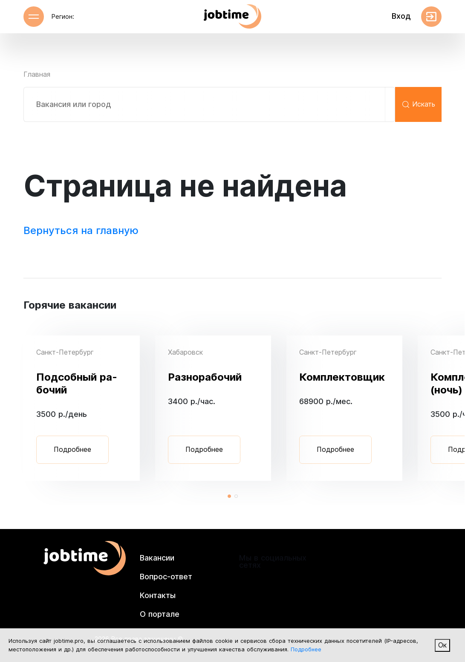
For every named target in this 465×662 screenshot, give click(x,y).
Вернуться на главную (81, 230)
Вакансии (157, 557)
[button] (229, 496)
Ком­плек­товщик (342, 377)
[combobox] (209, 104)
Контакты (158, 595)
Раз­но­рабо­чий (205, 377)
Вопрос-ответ (166, 576)
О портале (159, 614)
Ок (442, 645)
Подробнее (72, 449)
